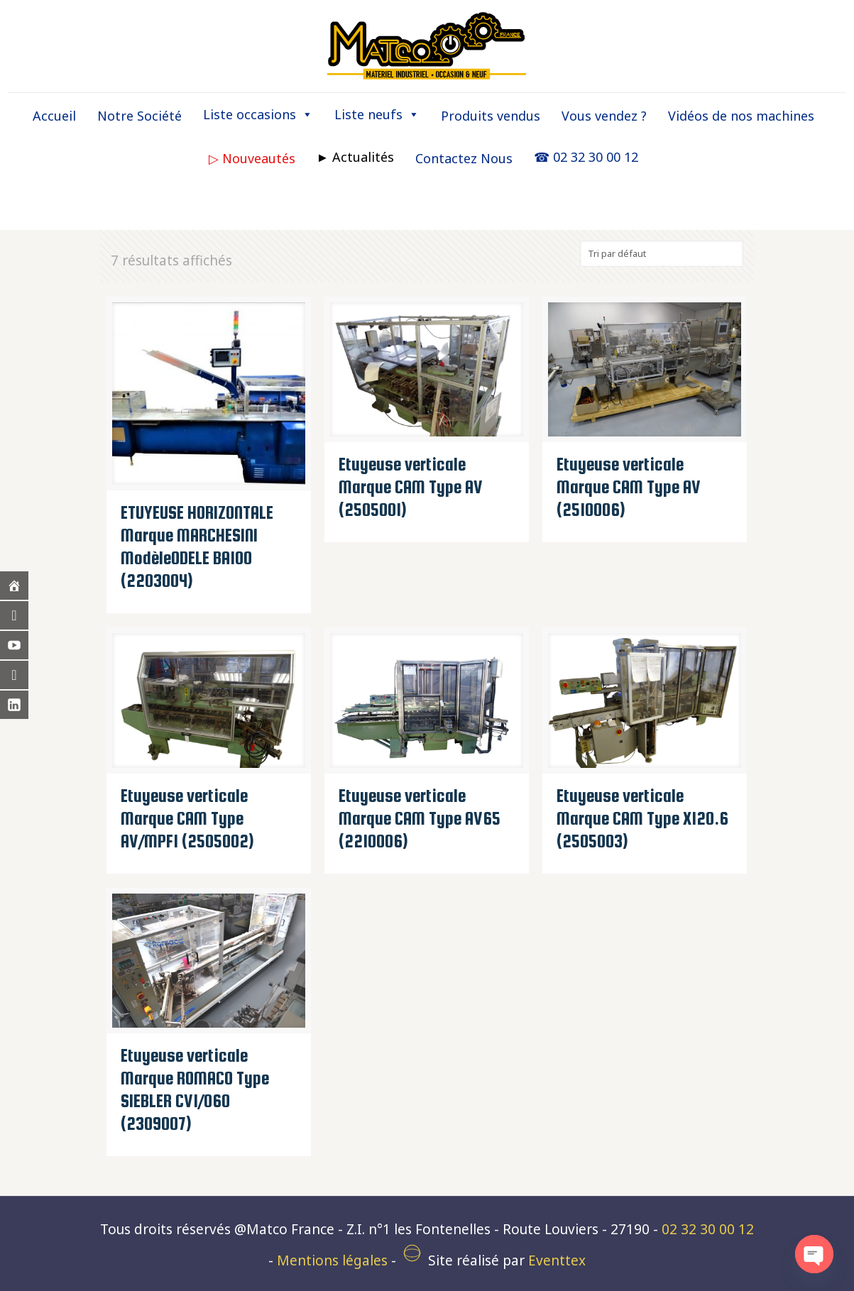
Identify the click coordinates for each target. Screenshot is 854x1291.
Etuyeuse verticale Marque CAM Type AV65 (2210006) (419, 818)
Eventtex (557, 1260)
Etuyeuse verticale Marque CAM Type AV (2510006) (629, 487)
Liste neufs (377, 114)
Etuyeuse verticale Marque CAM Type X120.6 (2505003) (642, 818)
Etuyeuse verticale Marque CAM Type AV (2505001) (411, 487)
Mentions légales (332, 1260)
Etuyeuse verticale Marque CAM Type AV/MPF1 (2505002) (187, 818)
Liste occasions (258, 114)
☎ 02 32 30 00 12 (586, 156)
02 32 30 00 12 (708, 1229)
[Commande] (661, 254)
